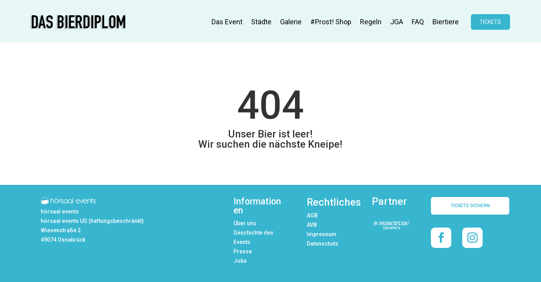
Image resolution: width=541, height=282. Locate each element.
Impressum (322, 234)
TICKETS (490, 22)
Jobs (240, 261)
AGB (312, 215)
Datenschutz (322, 243)
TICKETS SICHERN (470, 205)
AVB (312, 225)
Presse (242, 251)
